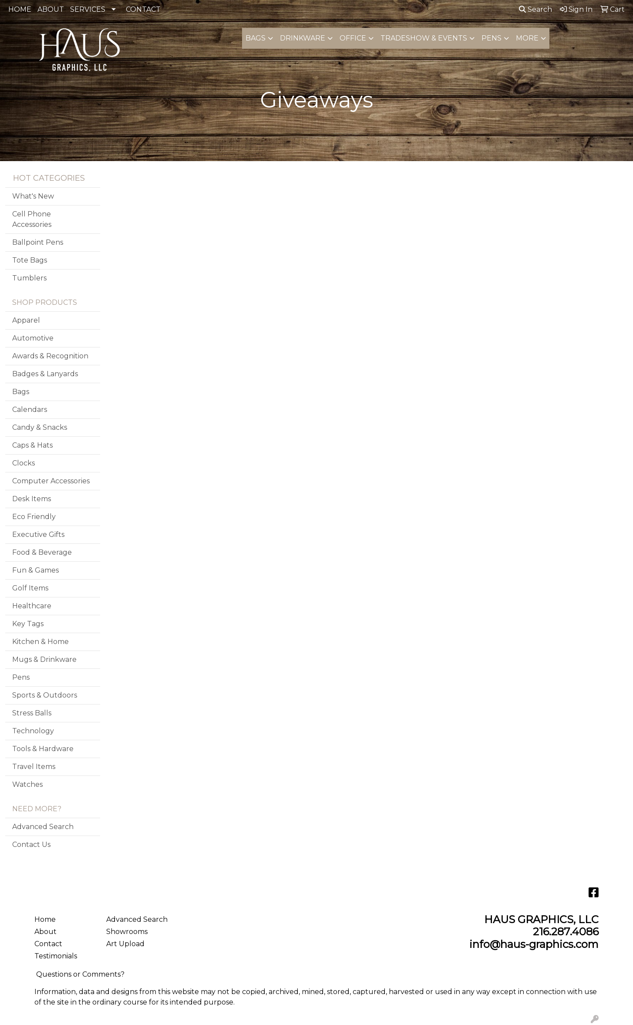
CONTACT (143, 9)
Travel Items (33, 766)
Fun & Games (35, 570)
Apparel (26, 320)
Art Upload (125, 944)
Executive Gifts (38, 534)
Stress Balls (31, 713)
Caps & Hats (32, 445)
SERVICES (87, 9)
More (527, 38)
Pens (491, 38)
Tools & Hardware (43, 749)
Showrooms (127, 931)
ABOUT (50, 9)
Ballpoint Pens (37, 242)
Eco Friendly (34, 516)
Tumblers (29, 278)
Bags (256, 38)
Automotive (33, 338)
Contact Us (31, 844)
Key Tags (28, 624)
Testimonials (55, 956)
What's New (33, 196)
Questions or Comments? (80, 974)
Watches (27, 784)
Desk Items (31, 499)
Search (535, 9)
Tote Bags (29, 260)
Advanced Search (43, 827)
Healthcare (31, 606)
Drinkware (302, 38)
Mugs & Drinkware (44, 659)
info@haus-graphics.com (534, 944)
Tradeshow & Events (423, 38)
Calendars (29, 409)
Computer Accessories (51, 481)
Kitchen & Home (40, 641)
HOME (19, 9)
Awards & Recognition (50, 356)
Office (353, 38)
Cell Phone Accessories (31, 219)
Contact (48, 944)
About (45, 931)
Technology (33, 731)
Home (45, 919)
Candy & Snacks (39, 427)
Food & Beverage (42, 552)
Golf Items (30, 588)
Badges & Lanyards (45, 374)
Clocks (23, 463)
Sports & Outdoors (44, 695)
